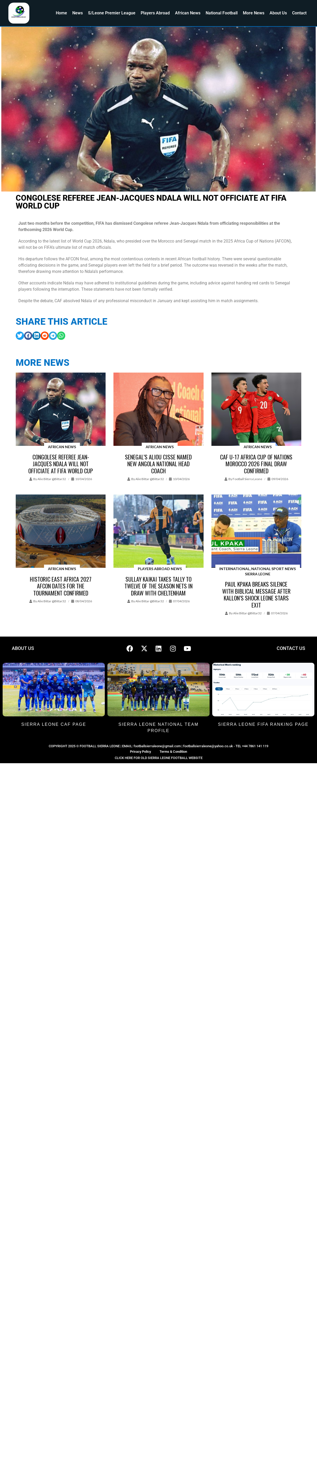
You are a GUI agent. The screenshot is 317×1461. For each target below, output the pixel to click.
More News (253, 12)
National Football (222, 12)
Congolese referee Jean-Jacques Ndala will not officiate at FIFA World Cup (60, 464)
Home (61, 12)
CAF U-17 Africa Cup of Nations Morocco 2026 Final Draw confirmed (256, 464)
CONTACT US (291, 648)
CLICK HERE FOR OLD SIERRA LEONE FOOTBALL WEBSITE (159, 758)
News (77, 12)
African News (187, 12)
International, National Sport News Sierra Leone (257, 571)
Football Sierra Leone (247, 479)
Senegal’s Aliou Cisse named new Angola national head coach (158, 464)
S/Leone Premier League (111, 12)
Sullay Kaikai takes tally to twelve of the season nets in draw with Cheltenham (158, 586)
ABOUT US (23, 648)
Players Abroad (155, 12)
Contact (299, 12)
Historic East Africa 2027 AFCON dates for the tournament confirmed (60, 586)
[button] (20, 335)
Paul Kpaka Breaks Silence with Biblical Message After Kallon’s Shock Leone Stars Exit (256, 594)
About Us (278, 12)
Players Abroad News (160, 568)
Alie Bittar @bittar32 (51, 479)
